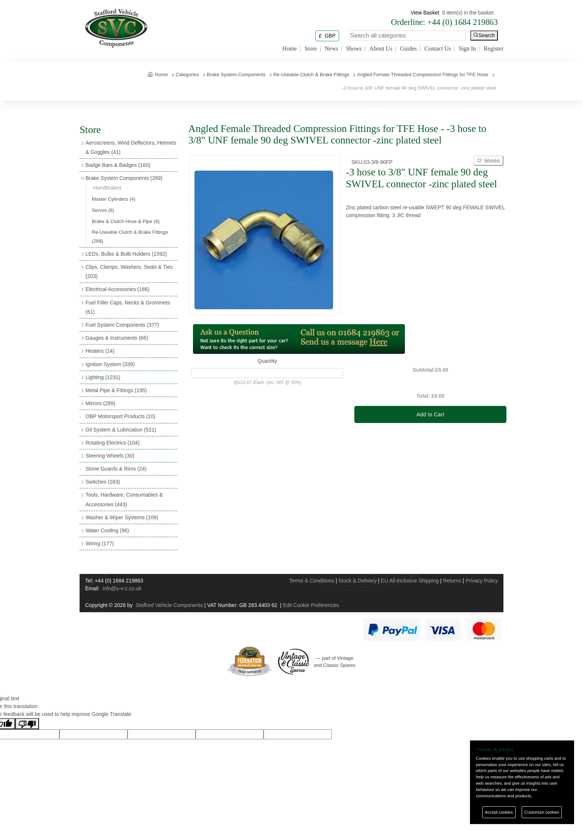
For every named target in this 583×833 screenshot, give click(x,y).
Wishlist (488, 161)
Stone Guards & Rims (116, 469)
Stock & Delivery (357, 581)
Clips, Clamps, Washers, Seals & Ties (129, 271)
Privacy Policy (482, 581)
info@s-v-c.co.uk (122, 588)
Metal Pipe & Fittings (116, 390)
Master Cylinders (113, 199)
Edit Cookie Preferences (311, 605)
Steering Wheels (110, 456)
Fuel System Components (122, 325)
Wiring (100, 543)
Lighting (103, 377)
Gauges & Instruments (117, 338)
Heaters (100, 351)
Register (493, 49)
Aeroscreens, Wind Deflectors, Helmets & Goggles (131, 147)
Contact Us (437, 49)
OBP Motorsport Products (120, 416)
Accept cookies (499, 812)
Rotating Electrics (113, 443)
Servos (103, 210)
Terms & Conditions (311, 581)
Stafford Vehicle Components (169, 605)
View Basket (425, 13)
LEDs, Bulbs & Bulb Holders (126, 254)
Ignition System (110, 364)
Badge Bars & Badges (118, 165)
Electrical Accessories (117, 289)
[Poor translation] (27, 723)
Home (289, 49)
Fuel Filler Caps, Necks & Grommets (128, 307)
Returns (452, 581)
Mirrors (100, 403)
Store (311, 49)
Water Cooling (107, 530)
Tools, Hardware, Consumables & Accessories (124, 499)
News (331, 49)
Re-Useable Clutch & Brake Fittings (130, 236)
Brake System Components (124, 178)
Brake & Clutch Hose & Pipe (126, 221)
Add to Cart (430, 414)
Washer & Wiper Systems (122, 517)
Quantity (267, 361)
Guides (408, 49)
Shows (354, 49)
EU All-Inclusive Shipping (410, 581)
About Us (380, 49)
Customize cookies (541, 812)
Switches (103, 482)
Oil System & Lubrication (121, 430)
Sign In (467, 49)
